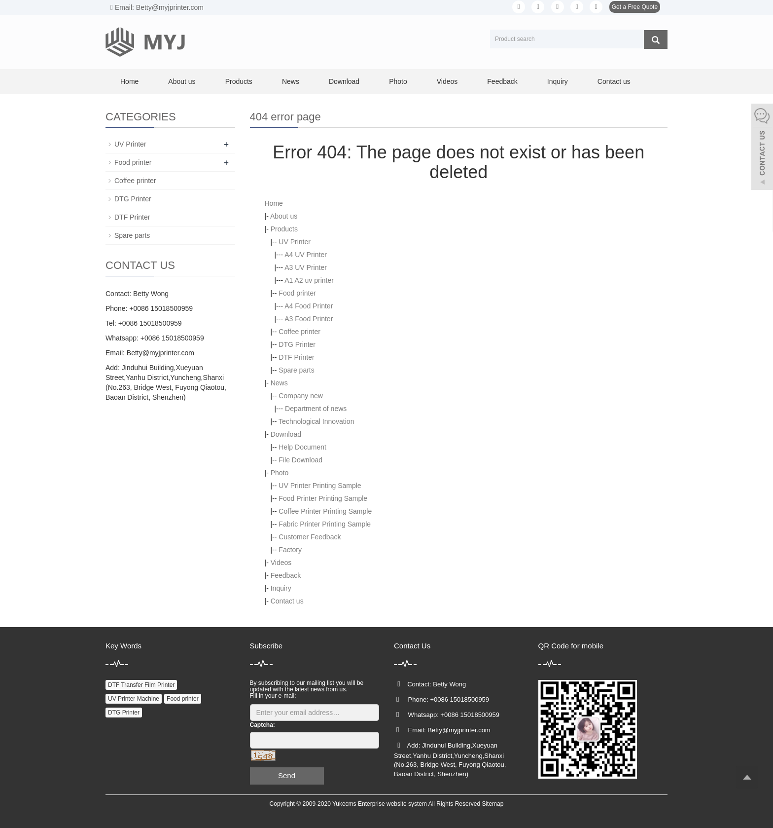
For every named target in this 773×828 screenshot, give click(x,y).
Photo (398, 81)
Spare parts (296, 370)
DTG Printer (297, 344)
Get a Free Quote (635, 6)
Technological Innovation (316, 421)
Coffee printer (299, 332)
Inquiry (557, 81)
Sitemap (492, 803)
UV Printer (295, 242)
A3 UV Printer (305, 267)
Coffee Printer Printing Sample (325, 511)
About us (181, 81)
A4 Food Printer (308, 306)
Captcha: (262, 724)
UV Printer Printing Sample (320, 485)
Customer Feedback (310, 537)
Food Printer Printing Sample (323, 498)
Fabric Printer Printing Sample (325, 524)
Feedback (502, 81)
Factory (290, 550)
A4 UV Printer (305, 255)
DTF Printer (296, 357)
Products (238, 81)
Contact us (614, 81)
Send (286, 775)
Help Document (302, 447)
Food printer (297, 293)
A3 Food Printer (308, 319)
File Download (300, 460)
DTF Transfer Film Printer (141, 684)
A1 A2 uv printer (309, 280)
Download (344, 81)
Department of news (316, 409)
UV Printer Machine (133, 698)
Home (129, 81)
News (290, 81)
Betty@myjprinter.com (160, 353)
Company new (301, 396)
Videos (447, 81)
